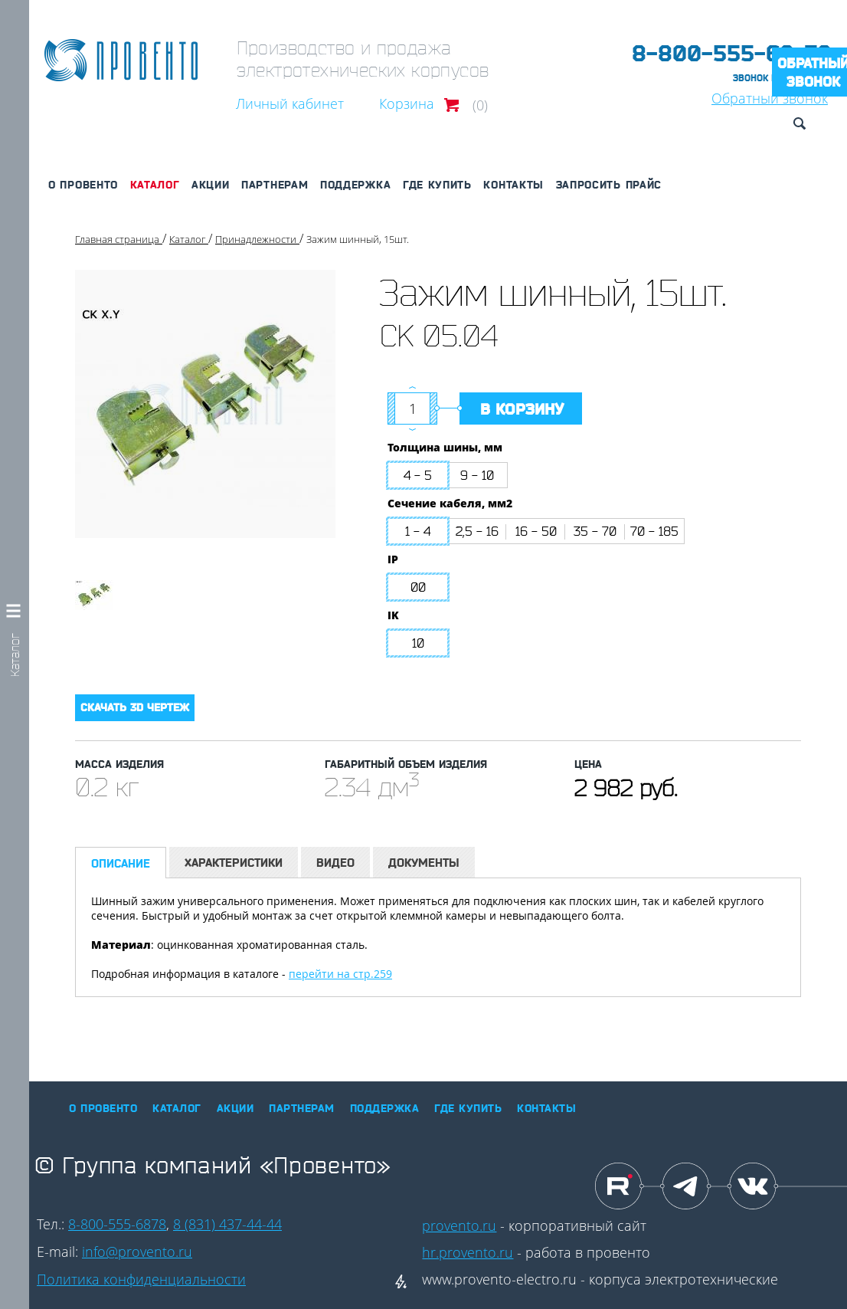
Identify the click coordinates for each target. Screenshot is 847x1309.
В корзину (522, 409)
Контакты (513, 185)
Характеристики (234, 862)
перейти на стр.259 (340, 973)
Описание (120, 863)
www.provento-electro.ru (499, 1279)
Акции (210, 185)
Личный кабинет (290, 103)
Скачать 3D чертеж (134, 707)
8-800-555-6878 (117, 1224)
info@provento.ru (137, 1251)
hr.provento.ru (467, 1252)
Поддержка (355, 185)
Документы (423, 862)
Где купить (437, 185)
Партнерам (274, 185)
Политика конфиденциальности (141, 1279)
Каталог (155, 185)
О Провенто (83, 185)
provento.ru (459, 1225)
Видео (335, 862)
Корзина (406, 103)
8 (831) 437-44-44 (227, 1224)
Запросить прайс (609, 185)
